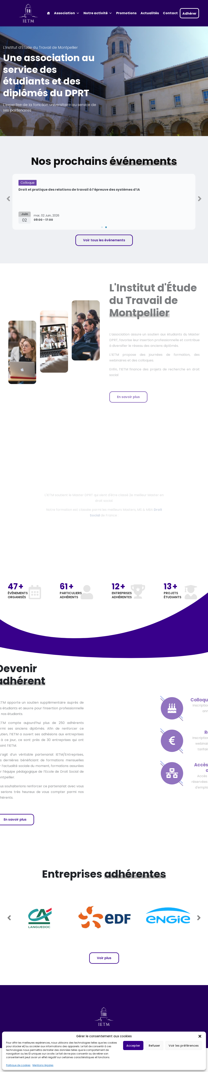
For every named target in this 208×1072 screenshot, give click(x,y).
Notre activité (97, 13)
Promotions (126, 13)
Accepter (133, 1046)
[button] (200, 1036)
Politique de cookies (18, 1065)
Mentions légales (42, 1065)
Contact (170, 13)
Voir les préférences (184, 1046)
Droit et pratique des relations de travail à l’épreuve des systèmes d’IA (79, 189)
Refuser (154, 1046)
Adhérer (189, 13)
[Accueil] (48, 13)
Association (66, 13)
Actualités (150, 13)
